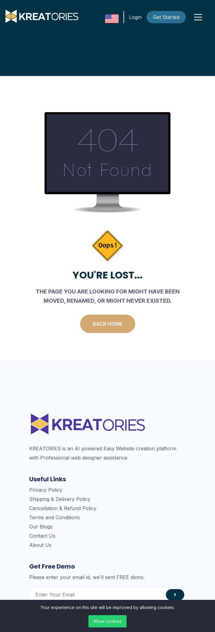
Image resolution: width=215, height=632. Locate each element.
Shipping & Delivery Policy (59, 499)
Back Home (108, 324)
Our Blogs (41, 527)
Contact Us (42, 536)
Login (135, 17)
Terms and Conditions (54, 517)
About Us (40, 545)
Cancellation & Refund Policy (62, 508)
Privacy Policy (45, 490)
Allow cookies (107, 621)
